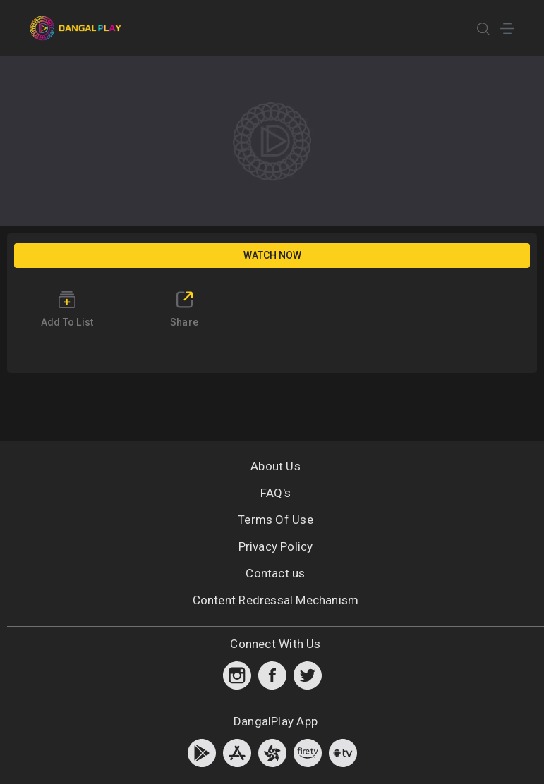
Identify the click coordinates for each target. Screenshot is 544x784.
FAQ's (275, 493)
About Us (275, 466)
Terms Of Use (275, 520)
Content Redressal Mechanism (276, 600)
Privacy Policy (275, 546)
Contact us (275, 573)
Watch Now (272, 255)
